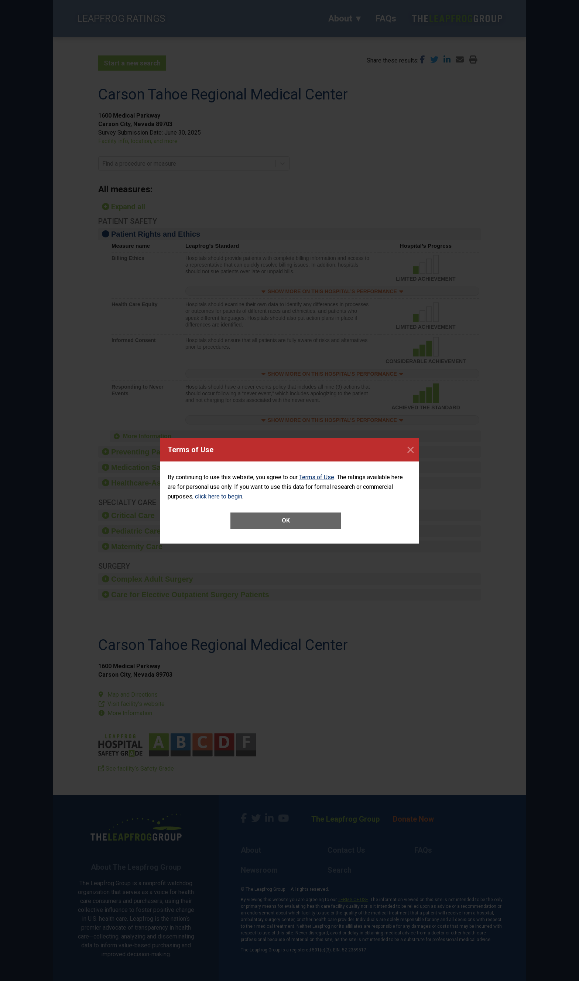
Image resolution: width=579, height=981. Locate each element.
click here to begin (218, 496)
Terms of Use (316, 477)
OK (286, 520)
